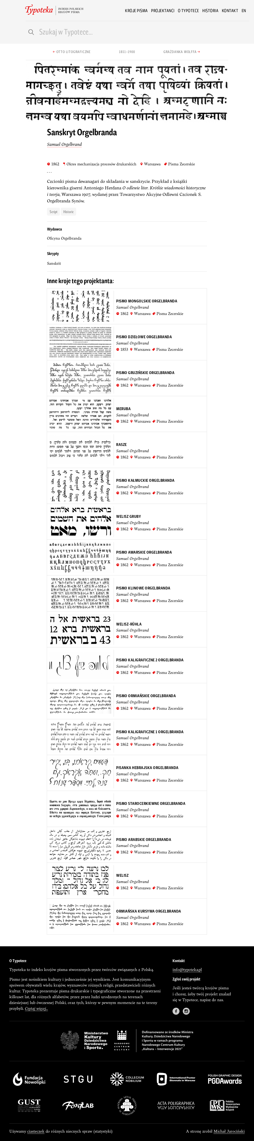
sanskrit (54, 263)
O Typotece (188, 10)
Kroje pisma (136, 10)
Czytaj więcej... (36, 1008)
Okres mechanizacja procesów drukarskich (99, 163)
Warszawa (150, 163)
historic (68, 211)
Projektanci (163, 10)
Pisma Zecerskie (179, 163)
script (54, 211)
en (244, 10)
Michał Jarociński (229, 1131)
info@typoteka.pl (187, 969)
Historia (210, 10)
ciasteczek (35, 1131)
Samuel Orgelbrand (64, 144)
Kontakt (230, 10)
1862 (53, 163)
